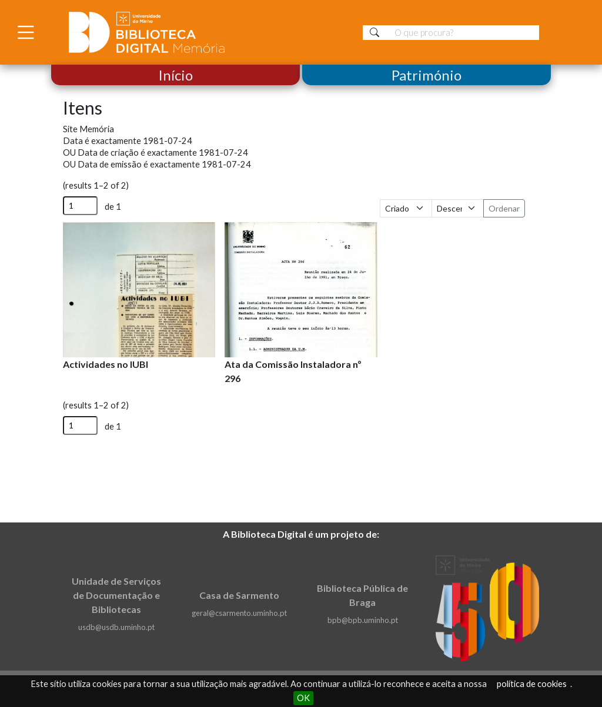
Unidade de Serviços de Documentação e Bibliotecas (116, 595)
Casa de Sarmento (239, 595)
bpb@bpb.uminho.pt (362, 620)
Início (175, 74)
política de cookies (532, 684)
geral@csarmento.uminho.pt (239, 613)
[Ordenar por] (406, 208)
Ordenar (504, 208)
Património (426, 74)
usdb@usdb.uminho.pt (116, 627)
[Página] (80, 205)
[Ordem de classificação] (458, 208)
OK (303, 698)
